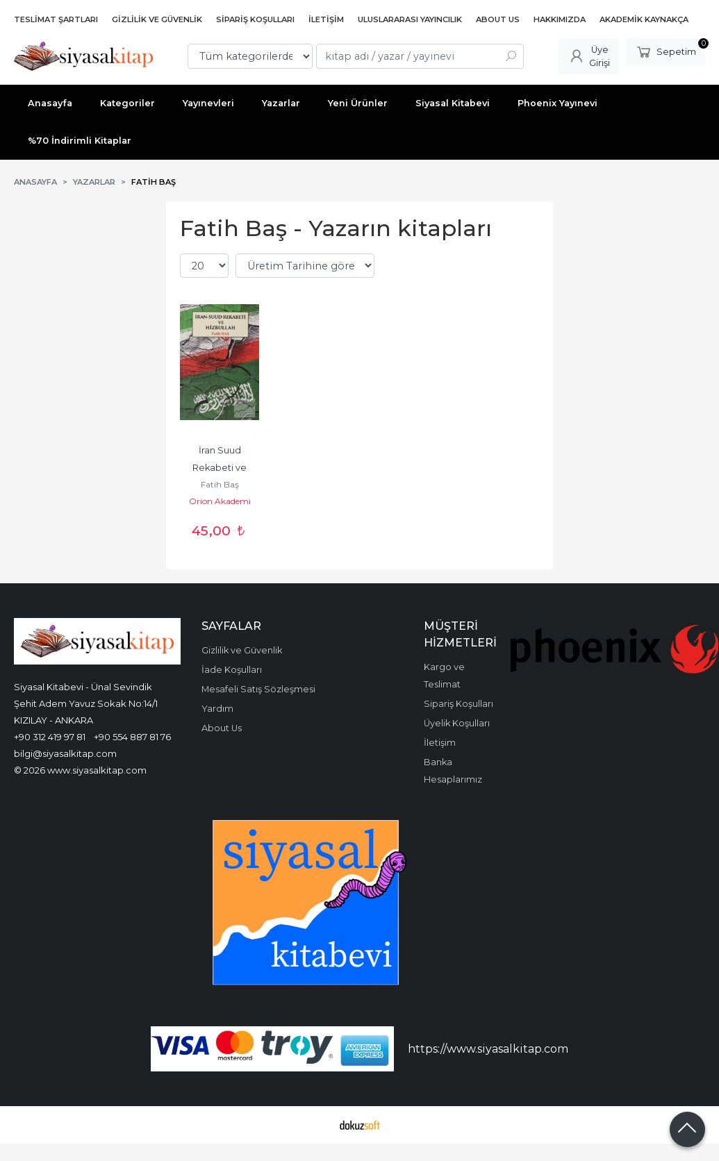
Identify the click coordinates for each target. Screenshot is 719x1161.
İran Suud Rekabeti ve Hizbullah (220, 467)
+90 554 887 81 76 (132, 736)
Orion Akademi (220, 501)
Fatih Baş (220, 484)
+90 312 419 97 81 (49, 736)
